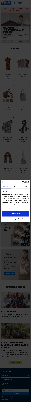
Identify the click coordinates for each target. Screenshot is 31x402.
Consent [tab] (5, 186)
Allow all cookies (15, 213)
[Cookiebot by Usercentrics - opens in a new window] (22, 182)
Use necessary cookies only (15, 218)
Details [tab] (15, 186)
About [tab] (25, 186)
